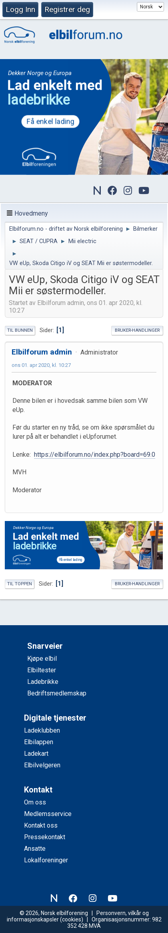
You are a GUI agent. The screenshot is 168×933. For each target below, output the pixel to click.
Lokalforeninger (46, 860)
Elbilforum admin (42, 352)
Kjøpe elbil (42, 658)
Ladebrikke (42, 681)
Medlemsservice (48, 814)
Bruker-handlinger (137, 330)
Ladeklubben (42, 730)
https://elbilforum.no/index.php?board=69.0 (94, 454)
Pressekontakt (44, 837)
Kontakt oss (41, 825)
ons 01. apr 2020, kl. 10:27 (41, 365)
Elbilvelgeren (42, 765)
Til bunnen (20, 330)
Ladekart (36, 753)
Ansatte (35, 848)
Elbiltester (41, 670)
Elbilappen (38, 742)
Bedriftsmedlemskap (56, 693)
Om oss (35, 802)
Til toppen (19, 583)
